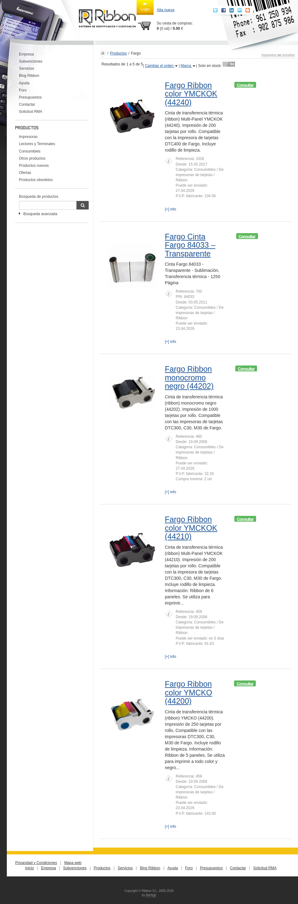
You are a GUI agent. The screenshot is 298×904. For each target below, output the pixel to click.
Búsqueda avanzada (40, 214)
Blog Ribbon (29, 75)
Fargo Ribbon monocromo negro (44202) (189, 377)
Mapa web (72, 863)
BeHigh (151, 895)
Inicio (29, 868)
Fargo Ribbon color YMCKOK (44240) (191, 94)
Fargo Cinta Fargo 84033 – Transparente (190, 245)
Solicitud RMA (30, 111)
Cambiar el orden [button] (161, 66)
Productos (118, 53)
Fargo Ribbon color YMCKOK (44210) (191, 528)
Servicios (26, 68)
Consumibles (29, 151)
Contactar (27, 104)
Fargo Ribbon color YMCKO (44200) (188, 692)
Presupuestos (30, 97)
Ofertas (25, 173)
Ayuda (24, 83)
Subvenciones (30, 61)
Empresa (26, 54)
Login (145, 6)
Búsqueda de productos (38, 196)
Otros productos (32, 158)
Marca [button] (188, 66)
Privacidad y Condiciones (36, 863)
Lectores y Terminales (37, 144)
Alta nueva (165, 10)
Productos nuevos (34, 165)
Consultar (245, 85)
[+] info (170, 209)
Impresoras (28, 137)
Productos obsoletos (36, 180)
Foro (23, 90)
